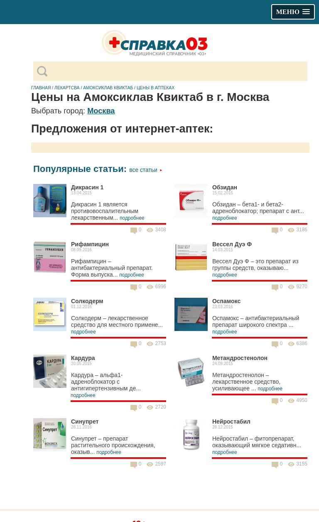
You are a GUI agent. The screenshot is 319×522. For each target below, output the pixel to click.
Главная (41, 88)
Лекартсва (66, 88)
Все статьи (145, 170)
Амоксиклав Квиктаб (108, 88)
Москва (101, 111)
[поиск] (177, 71)
